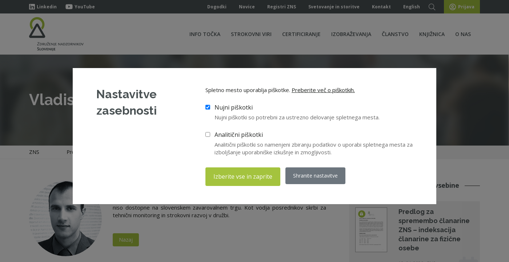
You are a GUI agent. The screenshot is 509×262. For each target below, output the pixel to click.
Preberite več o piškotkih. (323, 91)
